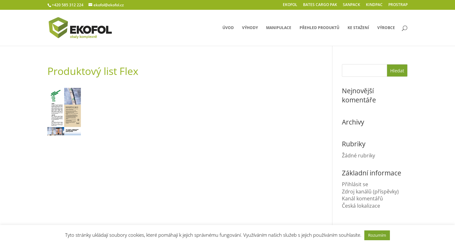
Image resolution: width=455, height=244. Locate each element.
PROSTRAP (398, 5)
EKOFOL (290, 5)
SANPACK (351, 5)
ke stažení (358, 28)
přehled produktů (319, 28)
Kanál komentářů (362, 198)
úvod (228, 28)
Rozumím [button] (377, 235)
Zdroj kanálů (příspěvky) (370, 191)
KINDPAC (374, 5)
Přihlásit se (355, 184)
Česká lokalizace (361, 205)
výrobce (386, 28)
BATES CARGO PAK (320, 5)
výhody (250, 28)
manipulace (278, 28)
